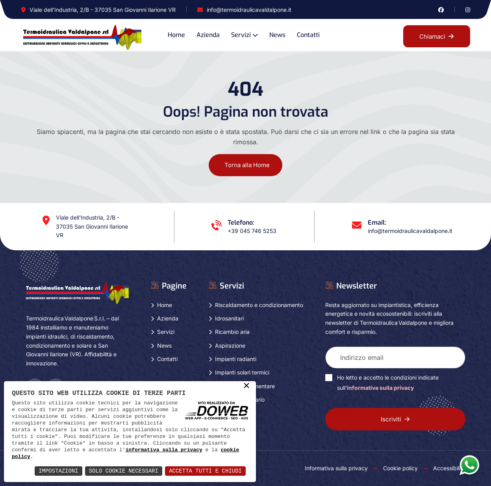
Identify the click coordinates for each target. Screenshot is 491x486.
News (277, 35)
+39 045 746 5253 (252, 230)
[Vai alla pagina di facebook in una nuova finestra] (441, 9)
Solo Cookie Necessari (123, 471)
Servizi (241, 35)
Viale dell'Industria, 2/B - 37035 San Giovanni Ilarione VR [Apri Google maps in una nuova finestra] (103, 9)
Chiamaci (436, 36)
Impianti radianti (235, 359)
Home (176, 35)
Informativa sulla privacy (336, 468)
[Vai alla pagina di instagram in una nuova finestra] (467, 9)
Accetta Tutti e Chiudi (205, 471)
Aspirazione (230, 345)
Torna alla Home (247, 165)
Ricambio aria (232, 331)
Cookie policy (400, 468)
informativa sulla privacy (164, 449)
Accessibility (449, 468)
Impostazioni (58, 471)
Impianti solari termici (242, 372)
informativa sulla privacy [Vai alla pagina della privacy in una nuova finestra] (380, 387)
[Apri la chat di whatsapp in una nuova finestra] (469, 464)
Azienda (208, 35)
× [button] (246, 386)
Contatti (308, 35)
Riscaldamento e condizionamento (259, 305)
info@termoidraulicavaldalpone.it (249, 9)
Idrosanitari (229, 318)
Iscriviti (395, 419)
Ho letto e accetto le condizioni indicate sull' (388, 382)
